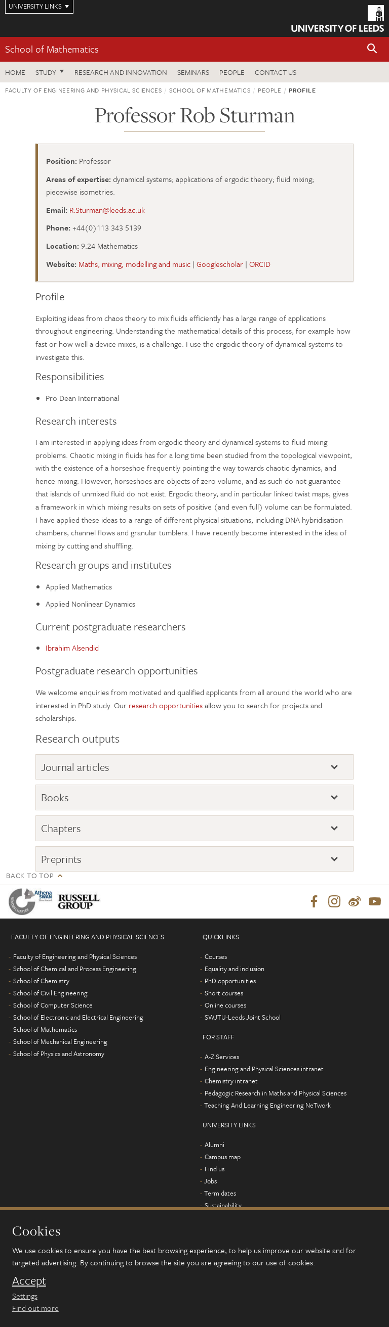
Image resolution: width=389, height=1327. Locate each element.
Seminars (193, 72)
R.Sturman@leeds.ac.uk (107, 209)
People (232, 72)
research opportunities (166, 705)
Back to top (30, 875)
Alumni (214, 1144)
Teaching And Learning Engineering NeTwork (267, 1105)
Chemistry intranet (231, 1081)
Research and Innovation (120, 72)
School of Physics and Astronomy (58, 1053)
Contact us (275, 72)
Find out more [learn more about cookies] (35, 1307)
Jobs (210, 1181)
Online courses (225, 1005)
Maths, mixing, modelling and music (134, 263)
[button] (372, 49)
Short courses (224, 993)
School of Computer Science (53, 1005)
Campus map (223, 1157)
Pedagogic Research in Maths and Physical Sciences (275, 1093)
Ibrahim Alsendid (72, 647)
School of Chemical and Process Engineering (74, 969)
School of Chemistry (41, 981)
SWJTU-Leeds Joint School (243, 1017)
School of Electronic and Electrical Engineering (78, 1017)
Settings (24, 1295)
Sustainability (223, 1205)
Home (15, 72)
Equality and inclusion (234, 969)
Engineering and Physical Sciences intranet (264, 1069)
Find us (214, 1169)
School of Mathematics (52, 49)
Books (55, 797)
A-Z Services (222, 1056)
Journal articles (75, 766)
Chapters (61, 828)
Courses (216, 956)
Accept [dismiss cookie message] (29, 1280)
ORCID (259, 263)
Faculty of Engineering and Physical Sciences (83, 90)
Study (45, 72)
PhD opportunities (230, 981)
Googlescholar (220, 263)
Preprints (61, 858)
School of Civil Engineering (50, 993)
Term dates (220, 1193)
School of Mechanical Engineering (60, 1041)
